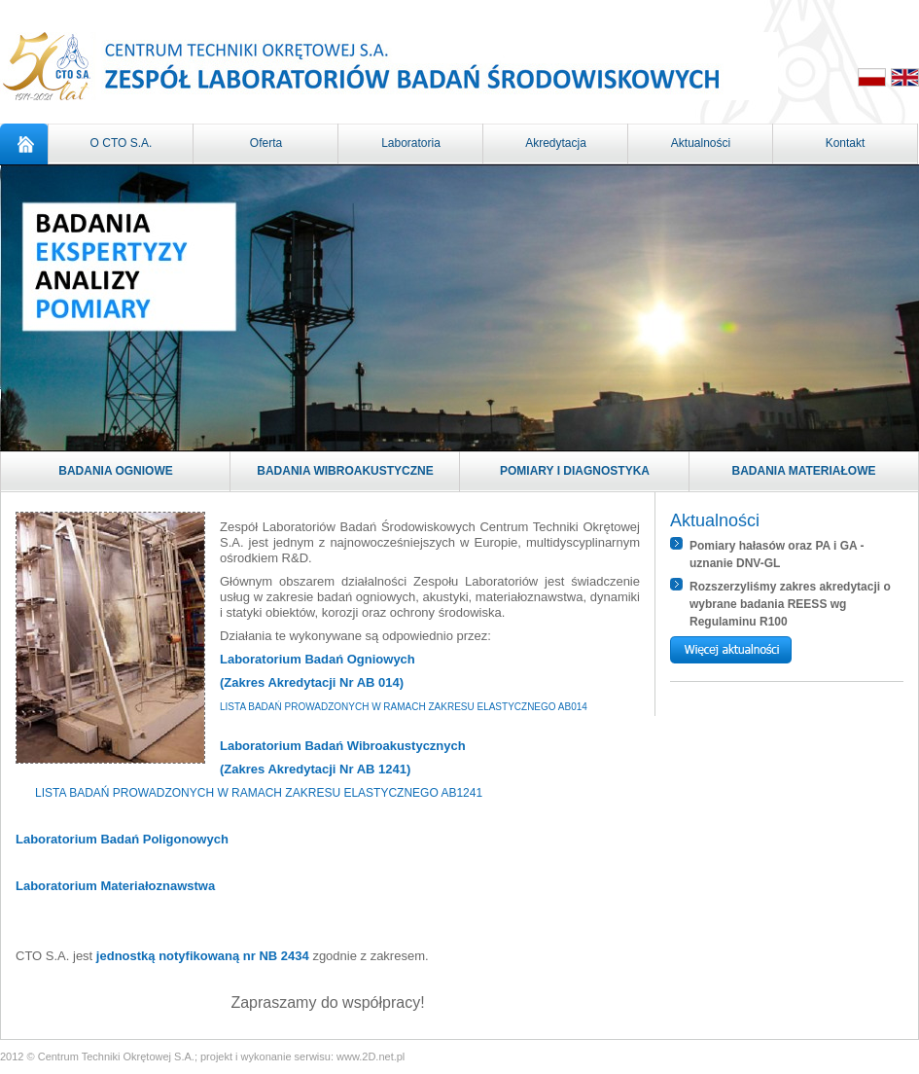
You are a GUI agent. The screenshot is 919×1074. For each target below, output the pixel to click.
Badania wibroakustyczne (345, 471)
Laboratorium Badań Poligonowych (122, 839)
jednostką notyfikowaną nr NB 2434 (202, 956)
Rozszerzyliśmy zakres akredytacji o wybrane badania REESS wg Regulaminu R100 (790, 604)
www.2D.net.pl (370, 1056)
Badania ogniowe (115, 471)
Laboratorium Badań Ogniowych (317, 659)
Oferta (266, 143)
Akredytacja (555, 143)
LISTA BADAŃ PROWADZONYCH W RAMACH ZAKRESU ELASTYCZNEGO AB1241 (258, 793)
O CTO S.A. (121, 143)
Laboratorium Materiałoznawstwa (115, 885)
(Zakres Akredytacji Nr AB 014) (312, 682)
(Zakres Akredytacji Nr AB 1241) (315, 769)
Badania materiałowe (804, 471)
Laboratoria (411, 143)
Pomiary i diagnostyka (575, 471)
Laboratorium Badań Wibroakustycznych (343, 745)
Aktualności (700, 143)
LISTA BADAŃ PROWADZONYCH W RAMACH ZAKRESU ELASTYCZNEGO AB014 (403, 706)
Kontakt (846, 143)
